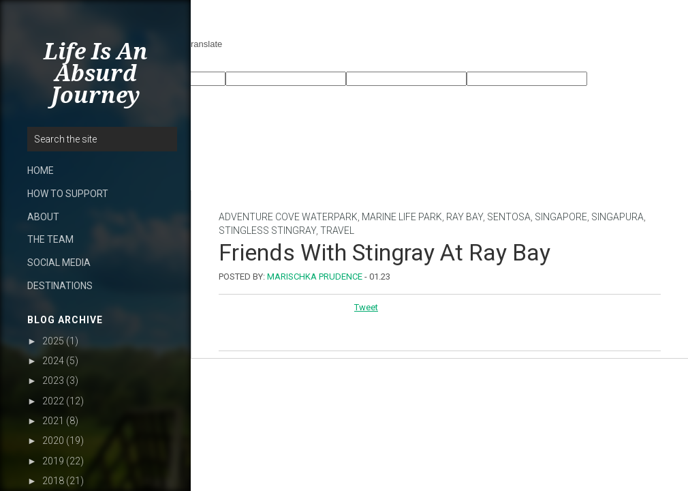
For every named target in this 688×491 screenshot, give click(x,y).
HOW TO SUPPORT (67, 193)
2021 (53, 420)
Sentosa (509, 216)
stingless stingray (267, 230)
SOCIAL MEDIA (59, 262)
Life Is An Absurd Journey (96, 73)
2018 (53, 480)
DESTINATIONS (60, 285)
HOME (40, 170)
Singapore (561, 216)
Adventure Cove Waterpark (288, 216)
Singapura (617, 216)
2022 (53, 401)
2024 (53, 360)
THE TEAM (50, 239)
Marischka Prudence (314, 276)
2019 (53, 461)
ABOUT (43, 216)
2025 (53, 341)
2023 (53, 380)
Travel (337, 230)
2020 (53, 440)
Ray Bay (464, 216)
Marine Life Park (402, 216)
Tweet (366, 307)
